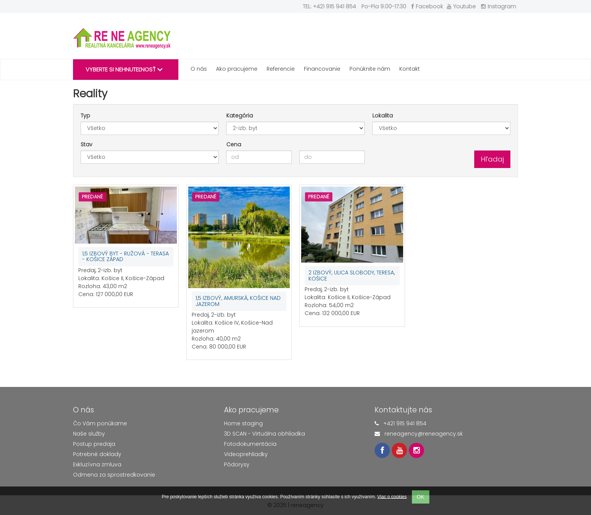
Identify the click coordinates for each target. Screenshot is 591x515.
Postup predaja (94, 444)
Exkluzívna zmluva (97, 464)
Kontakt (409, 69)
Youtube (461, 6)
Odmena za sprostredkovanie (114, 475)
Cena (233, 144)
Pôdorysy (236, 464)
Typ (85, 115)
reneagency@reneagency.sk (423, 433)
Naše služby (89, 433)
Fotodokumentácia (250, 444)
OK (420, 497)
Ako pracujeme (236, 69)
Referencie (281, 69)
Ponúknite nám (370, 69)
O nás (199, 69)
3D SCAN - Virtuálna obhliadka (264, 433)
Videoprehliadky (246, 454)
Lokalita (382, 115)
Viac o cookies (392, 496)
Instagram (498, 6)
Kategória (239, 115)
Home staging (243, 423)
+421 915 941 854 (404, 423)
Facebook (427, 6)
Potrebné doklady (97, 454)
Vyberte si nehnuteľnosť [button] (124, 69)
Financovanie (322, 69)
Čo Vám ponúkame (100, 423)
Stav (86, 144)
